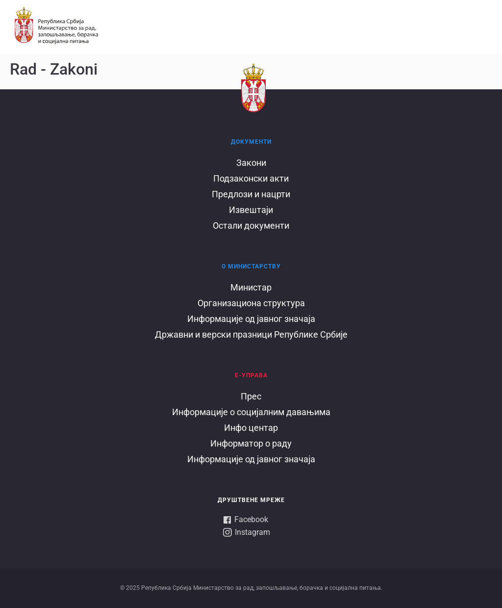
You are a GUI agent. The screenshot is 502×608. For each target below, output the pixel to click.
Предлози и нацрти (251, 194)
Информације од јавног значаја (251, 319)
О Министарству (251, 266)
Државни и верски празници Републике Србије (251, 334)
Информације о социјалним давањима (251, 412)
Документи (251, 141)
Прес (251, 396)
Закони (251, 163)
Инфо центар (251, 428)
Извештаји (251, 210)
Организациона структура (251, 303)
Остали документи (251, 225)
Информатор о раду (251, 443)
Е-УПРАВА (251, 375)
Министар (251, 287)
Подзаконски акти (251, 178)
